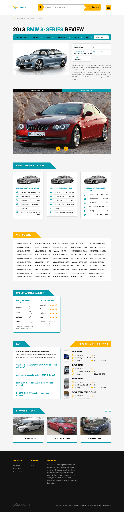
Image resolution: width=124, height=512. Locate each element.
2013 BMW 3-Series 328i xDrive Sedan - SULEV (94, 189)
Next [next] (110, 410)
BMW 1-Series (77, 351)
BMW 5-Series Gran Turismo (84, 392)
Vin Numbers (60, 37)
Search (93, 7)
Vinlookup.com (23, 7)
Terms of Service (19, 472)
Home (32, 465)
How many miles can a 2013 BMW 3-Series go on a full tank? (36, 384)
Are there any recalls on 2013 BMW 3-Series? (35, 375)
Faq (86, 37)
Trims (46, 37)
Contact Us (17, 465)
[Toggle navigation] (108, 7)
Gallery (34, 37)
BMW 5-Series (77, 379)
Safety (75, 37)
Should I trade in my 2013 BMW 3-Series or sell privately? (36, 366)
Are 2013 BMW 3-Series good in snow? (33, 351)
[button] (58, 148)
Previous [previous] (106, 410)
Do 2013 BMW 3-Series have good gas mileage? (32, 394)
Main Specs (19, 37)
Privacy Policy (18, 468)
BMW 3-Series (77, 365)
